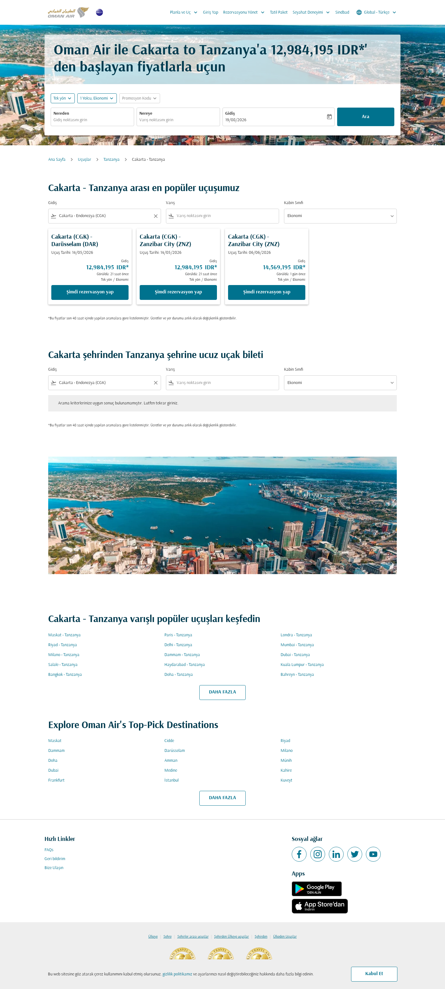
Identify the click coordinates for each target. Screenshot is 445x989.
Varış (170, 203)
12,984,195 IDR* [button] (318, 50)
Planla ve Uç (185, 12)
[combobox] (92, 120)
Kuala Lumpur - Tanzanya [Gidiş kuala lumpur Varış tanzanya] (302, 665)
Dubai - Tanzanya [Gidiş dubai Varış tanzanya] (295, 655)
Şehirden (261, 937)
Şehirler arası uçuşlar (193, 937)
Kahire (286, 770)
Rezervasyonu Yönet (245, 12)
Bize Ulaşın (53, 868)
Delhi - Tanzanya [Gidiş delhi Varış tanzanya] (178, 645)
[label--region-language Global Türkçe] (376, 12)
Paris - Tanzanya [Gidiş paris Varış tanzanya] (178, 635)
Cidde (169, 741)
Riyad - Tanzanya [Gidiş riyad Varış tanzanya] (62, 645)
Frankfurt (56, 780)
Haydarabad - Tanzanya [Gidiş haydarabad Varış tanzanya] (184, 665)
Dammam (56, 750)
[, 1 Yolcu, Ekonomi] (94, 98)
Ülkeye (153, 937)
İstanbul (171, 780)
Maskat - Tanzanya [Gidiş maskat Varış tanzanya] (64, 635)
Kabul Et (374, 973)
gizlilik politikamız (177, 974)
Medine (170, 770)
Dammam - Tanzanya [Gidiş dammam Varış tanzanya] (182, 655)
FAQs (48, 850)
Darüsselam (174, 750)
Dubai (53, 770)
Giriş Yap (210, 12)
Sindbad (342, 12)
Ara (365, 116)
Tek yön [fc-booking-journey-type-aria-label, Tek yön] (59, 98)
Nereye (145, 113)
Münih (286, 760)
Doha (52, 760)
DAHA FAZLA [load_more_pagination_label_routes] (222, 692)
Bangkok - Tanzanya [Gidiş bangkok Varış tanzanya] (65, 674)
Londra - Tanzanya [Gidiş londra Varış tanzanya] (296, 635)
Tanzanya (112, 159)
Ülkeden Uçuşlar (285, 937)
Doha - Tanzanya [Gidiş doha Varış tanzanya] (178, 674)
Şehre (167, 937)
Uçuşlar (84, 159)
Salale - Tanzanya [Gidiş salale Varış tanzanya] (63, 665)
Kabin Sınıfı (293, 203)
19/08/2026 (235, 120)
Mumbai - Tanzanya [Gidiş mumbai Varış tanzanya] (297, 645)
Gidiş (230, 113)
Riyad (285, 741)
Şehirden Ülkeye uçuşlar (231, 937)
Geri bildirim (54, 859)
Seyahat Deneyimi (313, 12)
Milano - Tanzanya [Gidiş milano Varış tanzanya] (63, 655)
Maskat (54, 741)
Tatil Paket (279, 12)
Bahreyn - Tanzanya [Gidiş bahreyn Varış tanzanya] (297, 674)
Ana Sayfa (57, 159)
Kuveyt (286, 780)
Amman (170, 760)
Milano (287, 750)
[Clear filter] (155, 216)
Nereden (61, 113)
